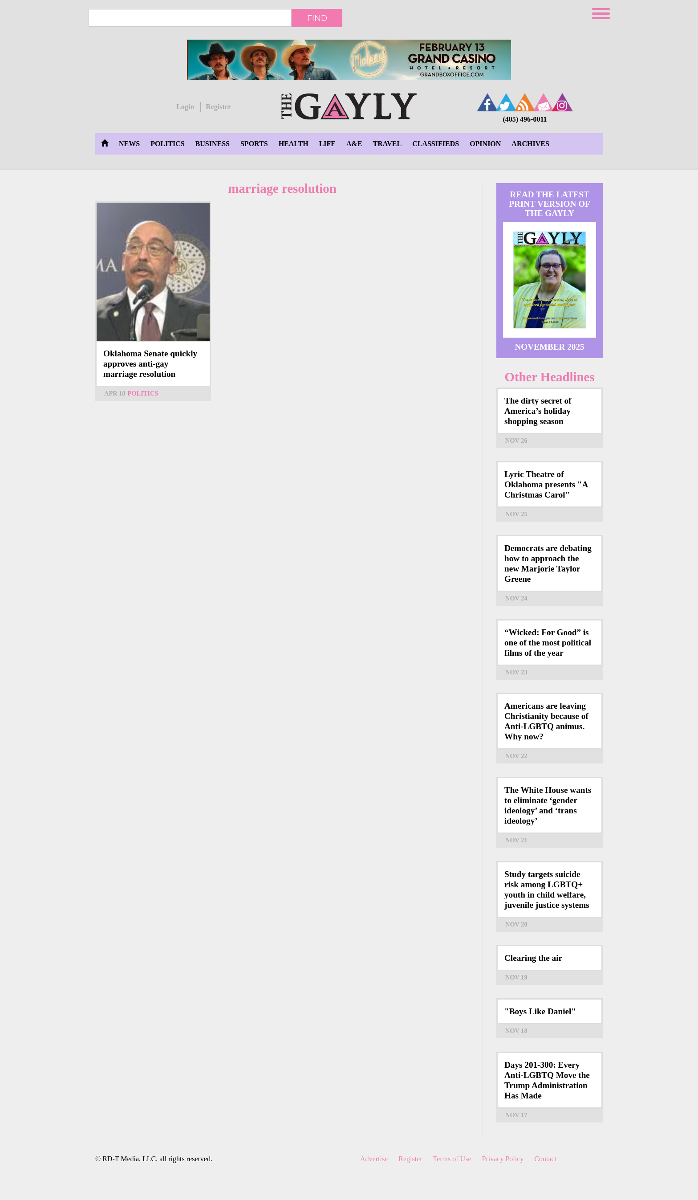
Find (317, 18)
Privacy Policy (503, 1159)
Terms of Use (452, 1159)
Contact (545, 1159)
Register (218, 106)
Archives (530, 143)
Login (185, 106)
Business (212, 143)
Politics (167, 143)
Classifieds (435, 143)
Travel (387, 143)
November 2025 (549, 346)
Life (327, 143)
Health (293, 143)
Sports (254, 143)
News (129, 143)
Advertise (374, 1159)
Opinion (485, 143)
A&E (354, 143)
